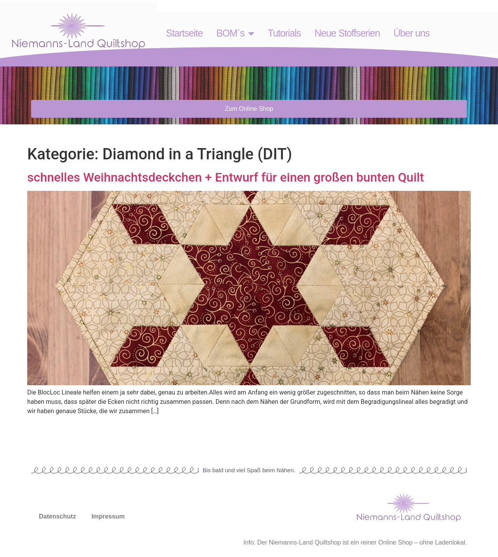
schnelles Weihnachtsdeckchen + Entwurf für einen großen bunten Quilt (225, 177)
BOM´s (235, 33)
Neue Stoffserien (347, 33)
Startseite (184, 33)
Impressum (107, 516)
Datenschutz (57, 516)
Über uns (411, 33)
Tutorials (284, 33)
